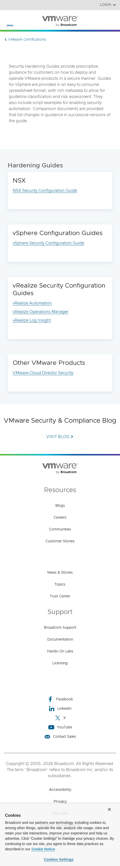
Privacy (60, 801)
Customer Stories (60, 541)
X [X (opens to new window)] (60, 718)
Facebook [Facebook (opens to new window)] (60, 699)
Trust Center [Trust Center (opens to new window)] (60, 596)
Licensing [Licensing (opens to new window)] (60, 663)
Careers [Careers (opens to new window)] (60, 517)
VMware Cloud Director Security (43, 373)
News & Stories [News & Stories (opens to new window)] (60, 572)
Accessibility (60, 790)
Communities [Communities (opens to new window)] (60, 529)
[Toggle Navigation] (8, 18)
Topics (60, 584)
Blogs (60, 505)
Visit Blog (58, 437)
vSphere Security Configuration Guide (48, 243)
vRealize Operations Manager (40, 312)
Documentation (60, 639)
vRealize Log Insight (32, 320)
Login (108, 5)
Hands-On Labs (60, 651)
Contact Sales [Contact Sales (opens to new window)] (60, 736)
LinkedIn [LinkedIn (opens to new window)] (60, 708)
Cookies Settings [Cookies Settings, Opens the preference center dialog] (59, 859)
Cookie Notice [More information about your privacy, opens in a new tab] (43, 849)
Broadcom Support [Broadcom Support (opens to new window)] (60, 627)
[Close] (109, 809)
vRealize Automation (32, 303)
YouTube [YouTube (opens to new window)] (60, 727)
